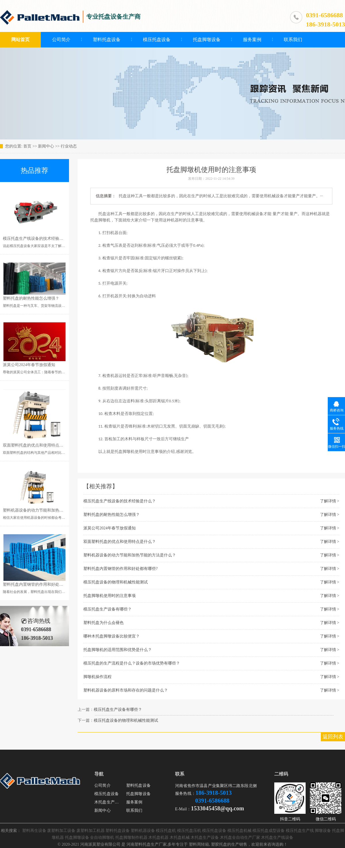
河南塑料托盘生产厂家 (146, 844)
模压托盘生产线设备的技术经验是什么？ (119, 501)
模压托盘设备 (156, 39)
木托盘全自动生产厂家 (240, 837)
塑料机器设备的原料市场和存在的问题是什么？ (125, 690)
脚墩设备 (323, 830)
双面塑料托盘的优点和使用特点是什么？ (119, 541)
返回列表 (333, 737)
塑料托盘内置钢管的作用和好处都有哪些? (120, 568)
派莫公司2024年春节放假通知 (109, 528)
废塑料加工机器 (90, 830)
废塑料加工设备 (61, 830)
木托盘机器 (158, 837)
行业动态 (69, 146)
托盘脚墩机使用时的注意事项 (109, 596)
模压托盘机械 (239, 830)
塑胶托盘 (219, 844)
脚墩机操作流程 (97, 677)
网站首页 (20, 39)
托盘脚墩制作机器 (131, 837)
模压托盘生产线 (300, 830)
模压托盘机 (166, 830)
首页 (27, 146)
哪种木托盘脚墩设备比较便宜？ (111, 636)
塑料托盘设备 (106, 39)
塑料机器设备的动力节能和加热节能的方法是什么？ (129, 555)
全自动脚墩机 (102, 837)
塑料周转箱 (199, 844)
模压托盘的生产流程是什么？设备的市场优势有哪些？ (131, 663)
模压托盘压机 (189, 830)
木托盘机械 (180, 837)
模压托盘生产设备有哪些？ (107, 609)
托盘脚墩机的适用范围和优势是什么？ (117, 650)
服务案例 (252, 39)
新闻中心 (46, 146)
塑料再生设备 (34, 830)
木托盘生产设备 (108, 802)
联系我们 (293, 39)
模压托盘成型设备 (268, 830)
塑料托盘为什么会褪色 (103, 623)
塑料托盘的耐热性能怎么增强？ (111, 514)
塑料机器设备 (143, 830)
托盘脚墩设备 (207, 39)
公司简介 (61, 39)
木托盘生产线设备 (277, 837)
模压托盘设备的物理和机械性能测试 (115, 582)
